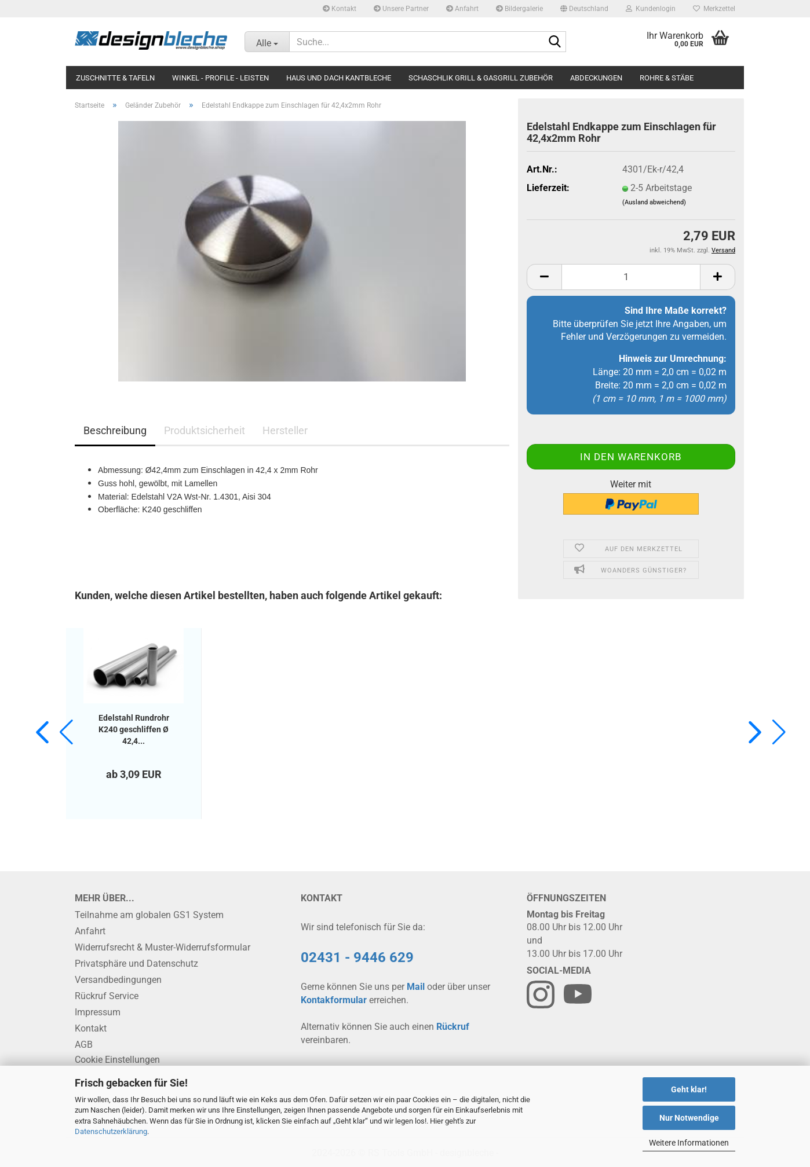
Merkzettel (714, 9)
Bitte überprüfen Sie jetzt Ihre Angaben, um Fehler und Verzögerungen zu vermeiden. (640, 324)
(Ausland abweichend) (654, 202)
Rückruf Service (106, 995)
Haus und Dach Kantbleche (338, 78)
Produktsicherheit (204, 430)
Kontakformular (334, 999)
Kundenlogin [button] (651, 9)
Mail (416, 986)
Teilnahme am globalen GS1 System (149, 914)
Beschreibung (115, 430)
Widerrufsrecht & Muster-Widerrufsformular (162, 947)
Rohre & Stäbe (667, 78)
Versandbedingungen (118, 979)
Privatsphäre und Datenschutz (136, 963)
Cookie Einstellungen (117, 1059)
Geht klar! (689, 1089)
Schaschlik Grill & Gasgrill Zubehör (480, 78)
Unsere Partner (401, 9)
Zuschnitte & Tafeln (115, 78)
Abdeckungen (596, 78)
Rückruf (452, 1026)
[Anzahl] (630, 277)
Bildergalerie (519, 9)
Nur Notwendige (689, 1117)
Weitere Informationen (689, 1142)
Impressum (98, 1012)
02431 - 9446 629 (357, 957)
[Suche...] (267, 41)
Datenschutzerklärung (111, 1131)
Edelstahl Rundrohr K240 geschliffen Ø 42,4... (133, 729)
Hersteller (285, 430)
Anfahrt (462, 9)
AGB (84, 1044)
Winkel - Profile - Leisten (220, 78)
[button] (584, 8)
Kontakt (339, 9)
